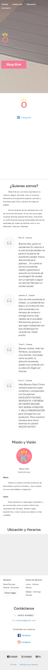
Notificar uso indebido (29, 665)
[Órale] (24, 104)
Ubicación (31, 4)
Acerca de (17, 4)
